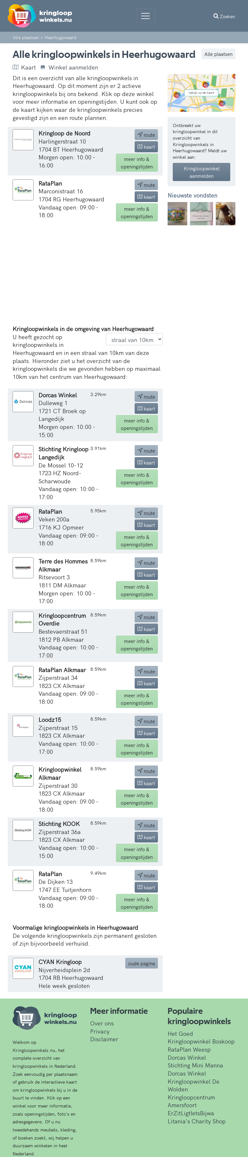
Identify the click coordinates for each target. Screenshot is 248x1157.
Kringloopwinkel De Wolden (194, 1085)
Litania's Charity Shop (197, 1121)
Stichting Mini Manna (195, 1065)
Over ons (102, 1023)
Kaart (24, 67)
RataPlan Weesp (189, 1049)
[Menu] (145, 16)
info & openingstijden (137, 162)
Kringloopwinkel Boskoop (201, 1041)
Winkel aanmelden (69, 67)
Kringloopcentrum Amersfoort (191, 1101)
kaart (146, 146)
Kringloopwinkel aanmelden (202, 172)
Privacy (99, 1031)
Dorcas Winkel (187, 1057)
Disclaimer (104, 1039)
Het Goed (180, 1033)
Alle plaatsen (218, 53)
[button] (173, 213)
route (146, 134)
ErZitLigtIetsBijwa (191, 1113)
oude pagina (141, 963)
